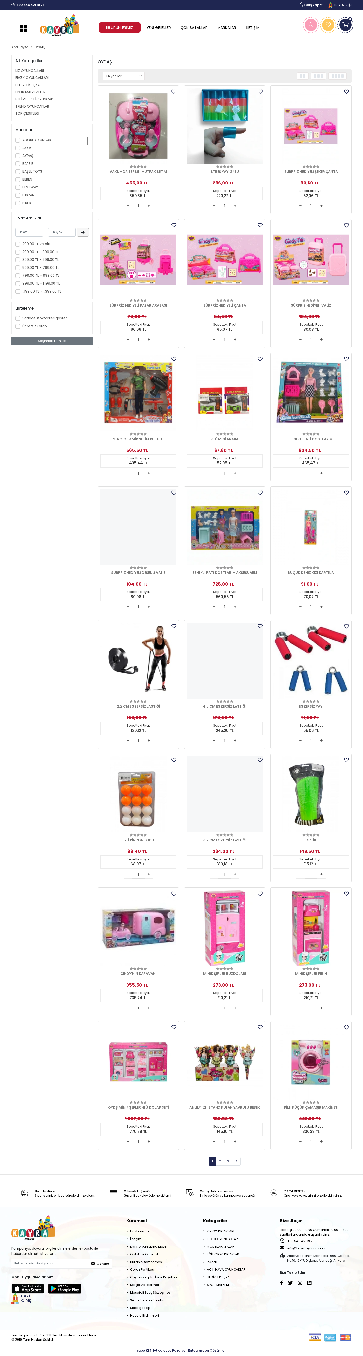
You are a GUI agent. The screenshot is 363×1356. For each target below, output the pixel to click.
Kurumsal (137, 1221)
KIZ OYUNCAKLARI (29, 70)
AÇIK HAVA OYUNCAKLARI (226, 1269)
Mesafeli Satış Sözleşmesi (150, 1292)
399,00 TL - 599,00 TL (40, 259)
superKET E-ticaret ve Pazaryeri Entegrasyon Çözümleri (181, 1350)
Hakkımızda (139, 1231)
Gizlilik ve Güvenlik (144, 1254)
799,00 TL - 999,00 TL (40, 275)
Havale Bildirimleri (144, 1315)
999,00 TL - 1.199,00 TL (41, 283)
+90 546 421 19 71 (296, 1240)
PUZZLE (212, 1262)
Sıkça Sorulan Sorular (147, 1300)
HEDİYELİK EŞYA (27, 84)
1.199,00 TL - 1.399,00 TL (41, 291)
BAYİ (339, 4)
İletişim (135, 1239)
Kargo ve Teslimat (144, 1285)
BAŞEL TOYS (32, 171)
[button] (312, 5)
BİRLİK (26, 203)
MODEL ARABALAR (220, 1246)
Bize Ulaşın (291, 1221)
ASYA (26, 147)
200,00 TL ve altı (36, 243)
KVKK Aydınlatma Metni (148, 1246)
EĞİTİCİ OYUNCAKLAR (223, 1254)
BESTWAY (30, 187)
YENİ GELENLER (159, 27)
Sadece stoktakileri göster (44, 318)
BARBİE (27, 163)
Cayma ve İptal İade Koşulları (153, 1277)
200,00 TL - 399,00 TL (40, 251)
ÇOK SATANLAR (194, 27)
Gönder (100, 1263)
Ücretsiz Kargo (34, 326)
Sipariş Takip (140, 1307)
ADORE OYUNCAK (36, 139)
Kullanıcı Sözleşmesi (146, 1262)
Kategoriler (215, 1221)
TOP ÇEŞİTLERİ (27, 113)
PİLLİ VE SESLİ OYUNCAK (34, 99)
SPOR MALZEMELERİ (30, 92)
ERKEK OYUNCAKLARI (32, 77)
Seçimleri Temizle (52, 340)
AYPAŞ (27, 155)
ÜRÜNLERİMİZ (119, 27)
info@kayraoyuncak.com (303, 1248)
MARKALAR (227, 27)
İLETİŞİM (252, 27)
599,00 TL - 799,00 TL (40, 267)
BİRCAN (28, 195)
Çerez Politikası (142, 1269)
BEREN (27, 179)
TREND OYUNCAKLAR (32, 106)
